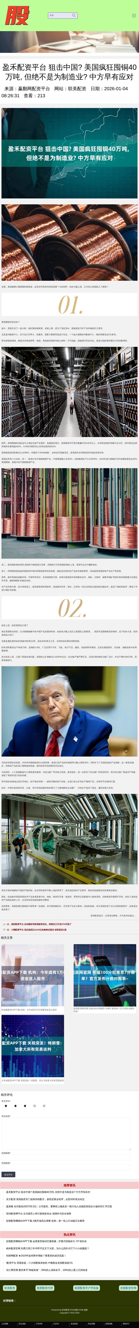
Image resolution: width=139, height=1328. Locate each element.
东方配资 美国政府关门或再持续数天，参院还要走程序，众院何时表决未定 (45, 1199)
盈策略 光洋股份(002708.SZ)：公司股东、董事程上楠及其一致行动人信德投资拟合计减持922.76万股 (59, 1206)
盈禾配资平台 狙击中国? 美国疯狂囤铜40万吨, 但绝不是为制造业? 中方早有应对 (48, 1192)
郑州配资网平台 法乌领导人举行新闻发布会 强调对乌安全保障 (38, 1213)
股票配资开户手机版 (87, 1288)
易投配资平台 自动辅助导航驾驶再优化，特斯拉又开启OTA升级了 (41, 924)
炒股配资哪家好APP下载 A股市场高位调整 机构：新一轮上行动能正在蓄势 (45, 1221)
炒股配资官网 (128, 1288)
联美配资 (9, 1288)
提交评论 (8, 1174)
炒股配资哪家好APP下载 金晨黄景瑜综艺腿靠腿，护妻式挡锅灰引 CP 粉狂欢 (46, 1241)
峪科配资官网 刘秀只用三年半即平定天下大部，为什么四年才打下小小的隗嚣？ (47, 1248)
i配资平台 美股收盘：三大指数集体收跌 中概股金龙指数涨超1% (39, 1263)
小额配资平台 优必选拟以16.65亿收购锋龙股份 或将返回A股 (38, 930)
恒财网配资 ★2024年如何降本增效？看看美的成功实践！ (36, 1255)
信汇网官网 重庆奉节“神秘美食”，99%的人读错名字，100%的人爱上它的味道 (46, 1270)
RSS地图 (74, 1310)
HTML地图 (82, 1310)
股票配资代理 (45, 1288)
